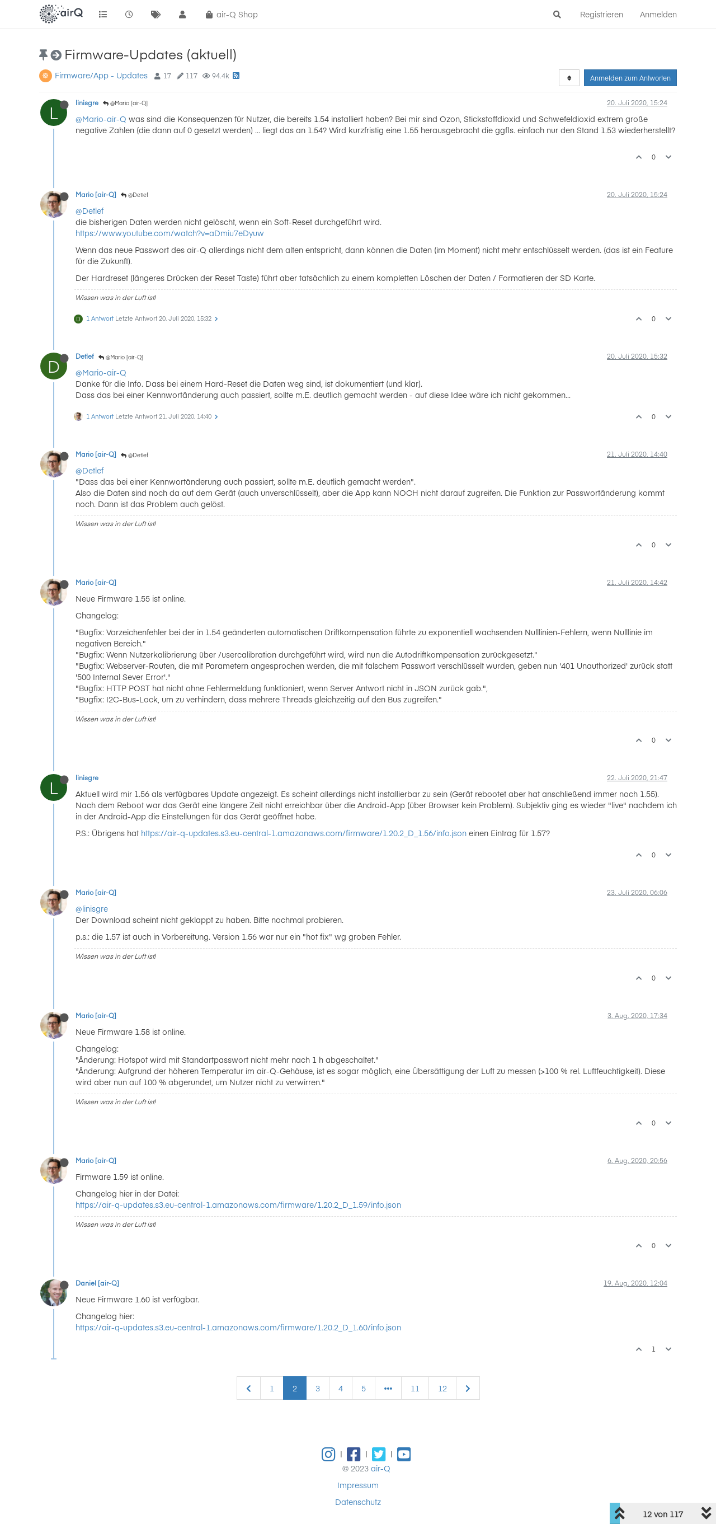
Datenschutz (358, 1501)
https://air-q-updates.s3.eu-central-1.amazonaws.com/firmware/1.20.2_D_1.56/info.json (304, 832)
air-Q (380, 1468)
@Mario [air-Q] (125, 103)
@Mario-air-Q (101, 118)
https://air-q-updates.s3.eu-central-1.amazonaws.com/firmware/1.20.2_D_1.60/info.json (238, 1327)
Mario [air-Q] (96, 194)
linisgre (87, 102)
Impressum (358, 1484)
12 (442, 1388)
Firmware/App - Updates (101, 75)
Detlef (85, 355)
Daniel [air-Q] (97, 1282)
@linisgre (92, 908)
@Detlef (134, 195)
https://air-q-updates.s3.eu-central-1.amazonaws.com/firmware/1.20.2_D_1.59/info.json (238, 1204)
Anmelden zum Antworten (630, 77)
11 (415, 1388)
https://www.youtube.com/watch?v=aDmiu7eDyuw (170, 232)
